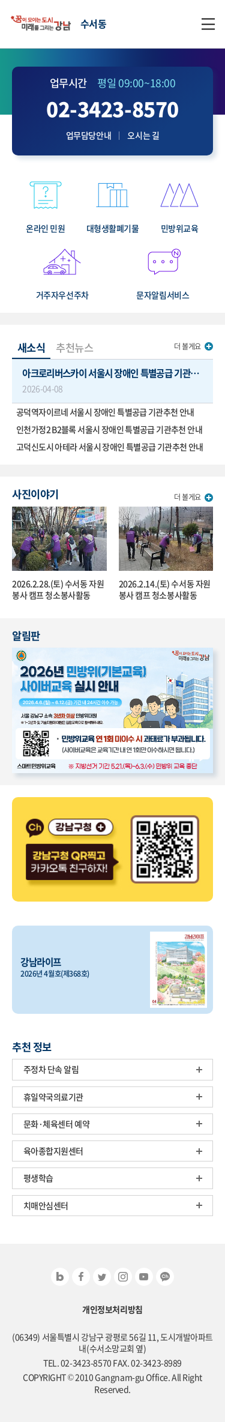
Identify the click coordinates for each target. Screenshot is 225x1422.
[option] (112, 710)
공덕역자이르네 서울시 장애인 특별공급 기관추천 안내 (105, 412)
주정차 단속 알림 (51, 1069)
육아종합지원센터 (53, 1151)
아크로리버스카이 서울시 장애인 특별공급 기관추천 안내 (117, 380)
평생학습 (38, 1178)
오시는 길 (143, 135)
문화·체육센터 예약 (56, 1124)
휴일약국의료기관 (53, 1097)
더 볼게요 (187, 346)
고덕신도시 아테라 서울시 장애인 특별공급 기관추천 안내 (109, 447)
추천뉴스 (74, 347)
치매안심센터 (45, 1205)
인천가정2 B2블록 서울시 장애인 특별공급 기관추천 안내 (109, 429)
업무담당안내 (88, 135)
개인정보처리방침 (112, 1309)
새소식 (31, 347)
